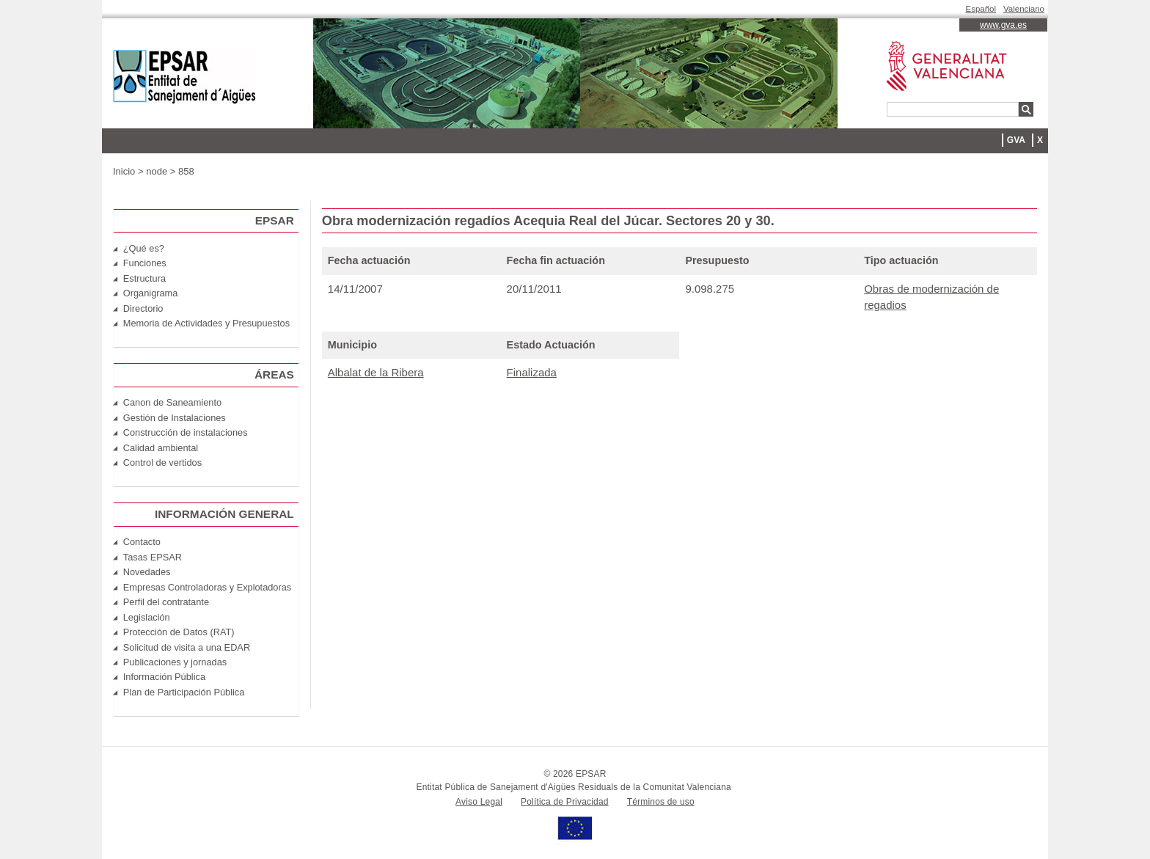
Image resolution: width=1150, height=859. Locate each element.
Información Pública (164, 676)
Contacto (142, 541)
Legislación (146, 617)
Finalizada (532, 372)
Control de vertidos (162, 462)
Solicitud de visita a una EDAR (186, 647)
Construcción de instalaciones (185, 432)
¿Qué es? (143, 248)
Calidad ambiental (160, 447)
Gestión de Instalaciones (174, 417)
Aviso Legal (478, 802)
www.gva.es (1003, 25)
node (156, 171)
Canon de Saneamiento (172, 402)
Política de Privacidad (565, 802)
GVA (1016, 140)
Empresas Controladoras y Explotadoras (207, 587)
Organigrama (150, 293)
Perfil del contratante (166, 601)
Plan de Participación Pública (184, 692)
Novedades (147, 571)
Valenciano (1023, 8)
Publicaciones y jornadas (175, 662)
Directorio (143, 308)
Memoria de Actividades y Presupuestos (206, 323)
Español (981, 8)
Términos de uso (661, 802)
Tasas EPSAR (152, 557)
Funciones (144, 262)
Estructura (144, 278)
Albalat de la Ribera (376, 372)
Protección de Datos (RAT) (179, 631)
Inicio (124, 171)
